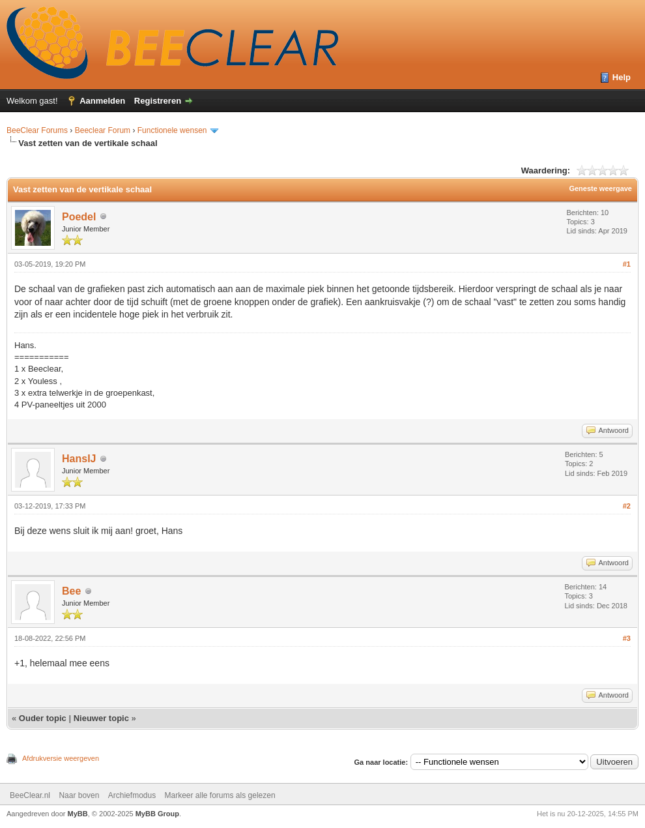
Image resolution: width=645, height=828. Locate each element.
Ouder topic (42, 718)
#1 (627, 264)
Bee (71, 591)
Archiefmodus (132, 795)
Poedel (79, 216)
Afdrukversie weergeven (60, 758)
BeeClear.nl (30, 795)
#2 (627, 506)
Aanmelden (102, 101)
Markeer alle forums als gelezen (220, 795)
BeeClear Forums (37, 130)
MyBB (78, 814)
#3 (627, 638)
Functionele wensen (172, 130)
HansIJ (79, 458)
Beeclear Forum (104, 130)
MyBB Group (157, 814)
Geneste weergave (600, 188)
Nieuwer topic (101, 718)
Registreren (157, 101)
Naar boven (79, 795)
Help (621, 77)
